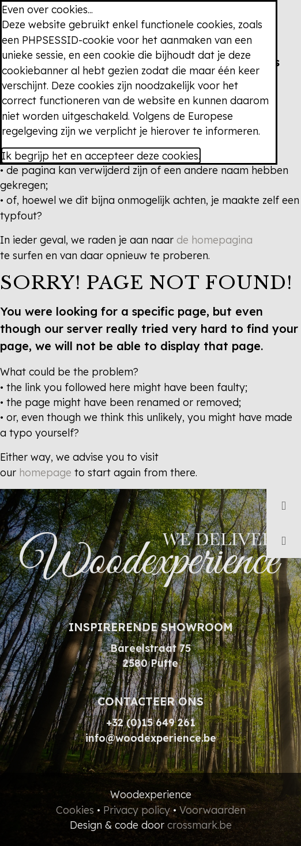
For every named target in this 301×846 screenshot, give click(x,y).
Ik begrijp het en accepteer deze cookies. (101, 155)
